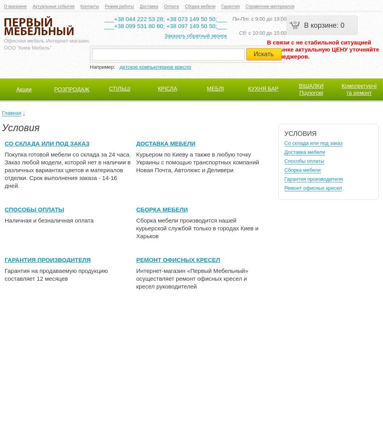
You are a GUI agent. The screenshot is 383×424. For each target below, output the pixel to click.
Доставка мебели (165, 143)
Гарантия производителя (48, 260)
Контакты (90, 6)
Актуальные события (53, 6)
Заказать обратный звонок (196, 36)
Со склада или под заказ (47, 143)
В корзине (320, 25)
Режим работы (119, 6)
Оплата (171, 6)
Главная (11, 113)
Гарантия (230, 6)
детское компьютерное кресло (155, 67)
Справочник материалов (269, 6)
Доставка (149, 6)
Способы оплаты (34, 209)
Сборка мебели (200, 6)
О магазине (15, 6)
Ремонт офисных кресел (178, 260)
